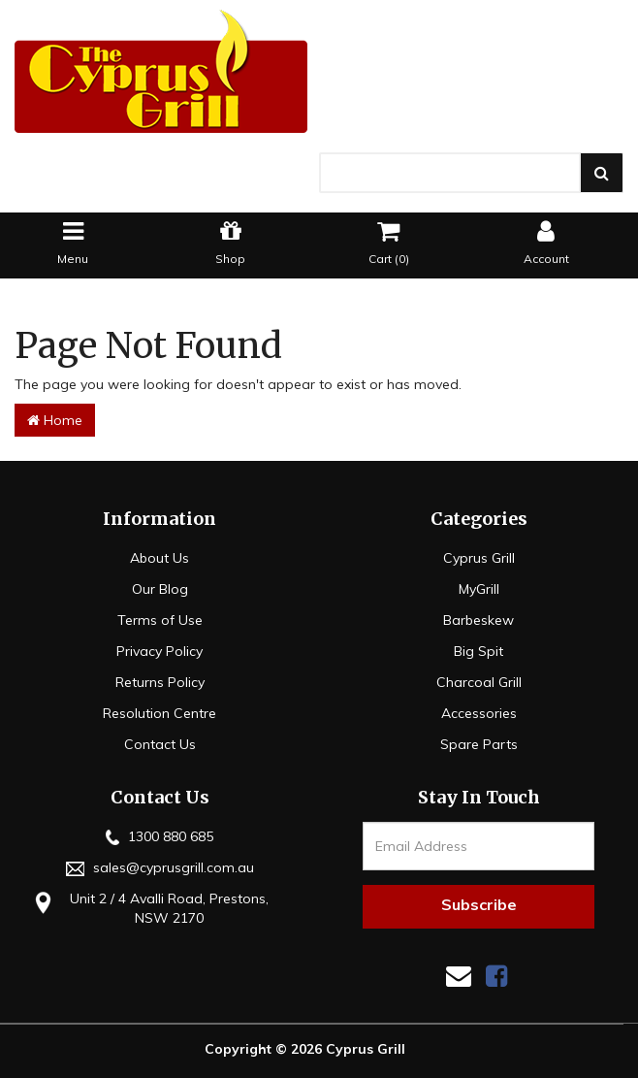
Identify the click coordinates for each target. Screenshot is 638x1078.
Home (54, 420)
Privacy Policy (159, 651)
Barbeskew (478, 620)
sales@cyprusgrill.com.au (160, 867)
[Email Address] (478, 846)
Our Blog (160, 589)
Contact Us (160, 744)
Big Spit (478, 651)
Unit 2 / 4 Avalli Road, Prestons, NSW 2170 (149, 908)
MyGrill (479, 589)
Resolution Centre (159, 713)
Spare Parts (479, 744)
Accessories (479, 713)
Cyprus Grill (479, 558)
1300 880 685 (159, 836)
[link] (496, 976)
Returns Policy (160, 682)
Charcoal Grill (479, 682)
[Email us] (458, 976)
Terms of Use (160, 620)
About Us (159, 558)
